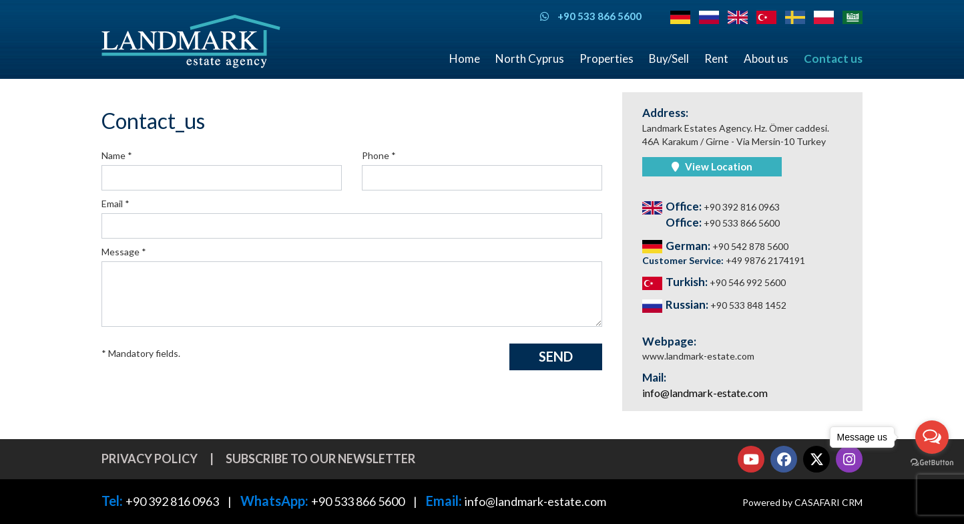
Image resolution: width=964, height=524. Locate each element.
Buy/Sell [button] (669, 58)
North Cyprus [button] (529, 58)
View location (712, 166)
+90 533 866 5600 (358, 501)
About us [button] (766, 58)
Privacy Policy (149, 458)
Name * (116, 155)
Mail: (654, 377)
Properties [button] (606, 58)
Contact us (833, 58)
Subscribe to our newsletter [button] (320, 458)
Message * (123, 251)
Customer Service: (723, 260)
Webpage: (669, 341)
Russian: (714, 305)
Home (464, 58)
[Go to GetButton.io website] (932, 462)
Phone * (379, 155)
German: (715, 246)
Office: (711, 207)
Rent (716, 58)
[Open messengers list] (932, 437)
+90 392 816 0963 (172, 501)
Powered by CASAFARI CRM (802, 502)
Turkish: (714, 282)
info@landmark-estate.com (705, 392)
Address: (665, 113)
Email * (115, 203)
